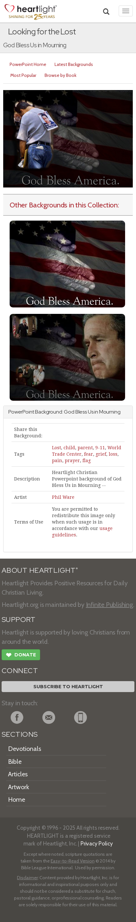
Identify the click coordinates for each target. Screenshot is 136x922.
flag (86, 460)
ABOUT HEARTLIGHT (40, 570)
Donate (21, 655)
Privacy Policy (97, 843)
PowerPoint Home (28, 64)
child (69, 447)
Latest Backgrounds (74, 64)
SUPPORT (18, 619)
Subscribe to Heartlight (68, 686)
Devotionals (24, 749)
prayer (72, 460)
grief (101, 454)
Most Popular (23, 75)
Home (16, 799)
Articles (18, 774)
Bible (14, 761)
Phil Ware (63, 497)
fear (88, 454)
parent (85, 447)
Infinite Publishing (109, 604)
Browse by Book (60, 75)
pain (57, 460)
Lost (56, 447)
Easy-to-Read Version (73, 861)
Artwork (18, 787)
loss (113, 454)
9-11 (100, 447)
